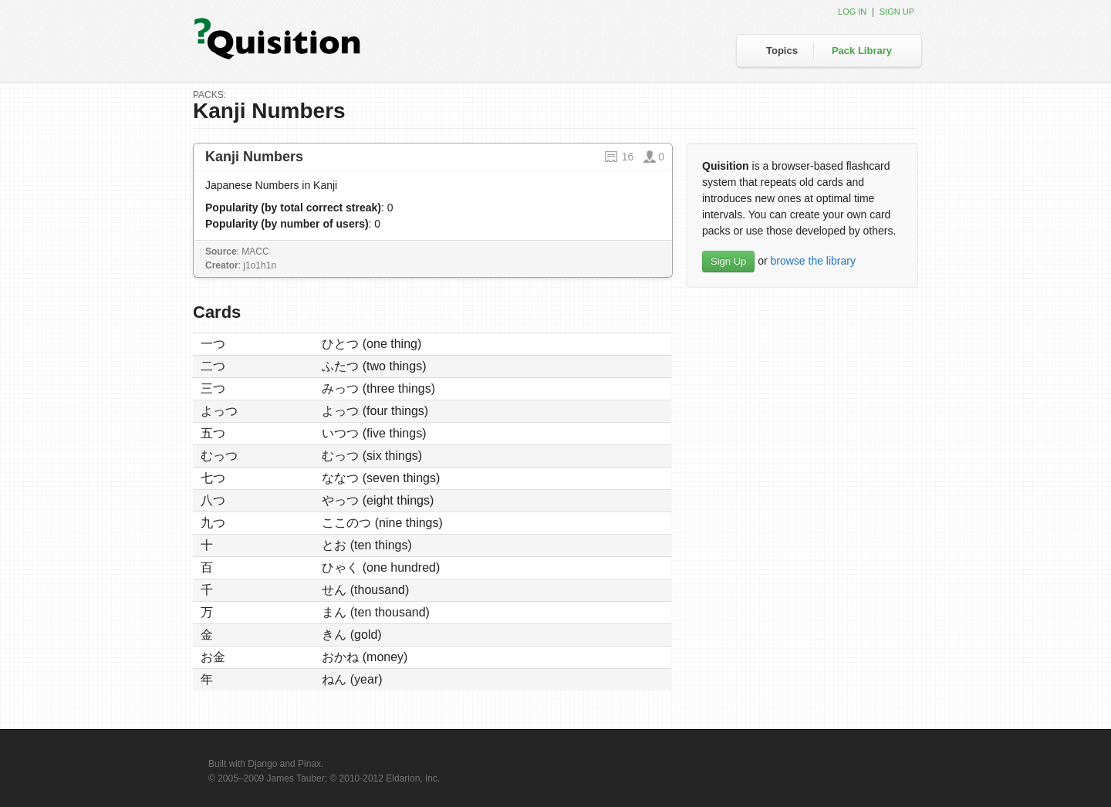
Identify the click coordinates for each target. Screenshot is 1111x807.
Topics (782, 50)
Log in (852, 11)
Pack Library (862, 50)
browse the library (813, 261)
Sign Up (728, 261)
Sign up (897, 11)
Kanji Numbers (254, 156)
